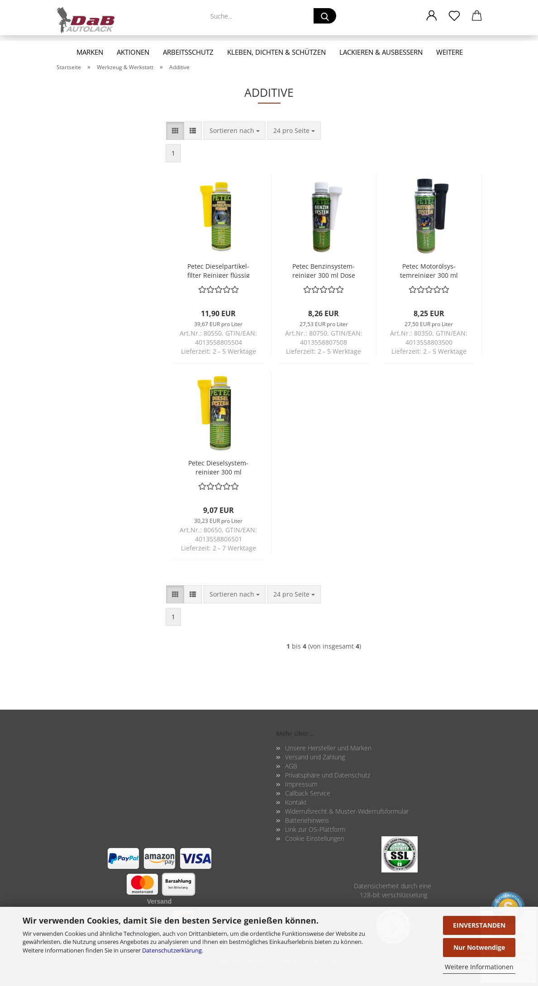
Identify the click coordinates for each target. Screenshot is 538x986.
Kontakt (296, 802)
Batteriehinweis (307, 820)
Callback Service (307, 793)
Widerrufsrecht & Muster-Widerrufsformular (347, 811)
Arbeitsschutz (188, 52)
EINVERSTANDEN (479, 925)
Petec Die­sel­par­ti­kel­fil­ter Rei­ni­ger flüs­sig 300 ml (218, 270)
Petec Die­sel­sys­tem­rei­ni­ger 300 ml (218, 466)
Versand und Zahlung (315, 757)
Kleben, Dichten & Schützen (276, 52)
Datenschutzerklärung (172, 950)
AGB (291, 766)
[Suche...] (325, 16)
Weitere (449, 52)
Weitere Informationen (479, 966)
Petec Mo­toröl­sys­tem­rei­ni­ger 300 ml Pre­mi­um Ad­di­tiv (429, 270)
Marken (89, 52)
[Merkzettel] (454, 16)
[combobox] (235, 131)
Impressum (301, 784)
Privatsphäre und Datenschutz (327, 775)
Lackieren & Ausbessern (381, 52)
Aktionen (133, 52)
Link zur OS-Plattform (315, 829)
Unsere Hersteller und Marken (328, 748)
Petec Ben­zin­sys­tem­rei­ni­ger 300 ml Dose (323, 270)
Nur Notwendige (479, 947)
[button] (431, 16)
